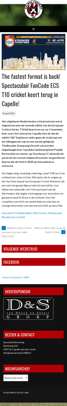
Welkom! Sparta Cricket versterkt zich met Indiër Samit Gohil (17, 232)
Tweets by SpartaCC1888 (15, 277)
